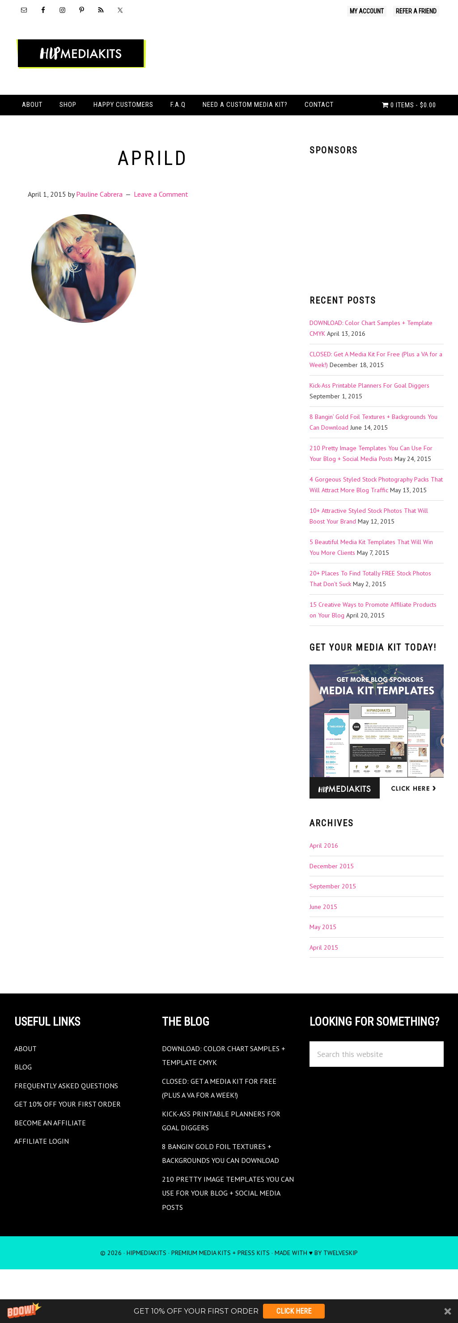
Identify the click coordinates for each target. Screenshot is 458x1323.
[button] (229, 1311)
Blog (24, 1096)
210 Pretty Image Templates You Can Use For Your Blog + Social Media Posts (227, 1223)
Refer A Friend (416, 11)
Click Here (293, 1311)
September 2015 (333, 916)
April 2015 (324, 977)
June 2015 (323, 937)
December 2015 (332, 896)
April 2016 (324, 875)
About (27, 1078)
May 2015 (323, 957)
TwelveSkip (340, 1283)
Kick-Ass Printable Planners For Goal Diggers (369, 415)
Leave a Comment (161, 224)
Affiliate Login (45, 1171)
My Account (367, 11)
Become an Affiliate (55, 1152)
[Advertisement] (377, 253)
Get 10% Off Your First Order (73, 1134)
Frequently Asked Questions (73, 1115)
